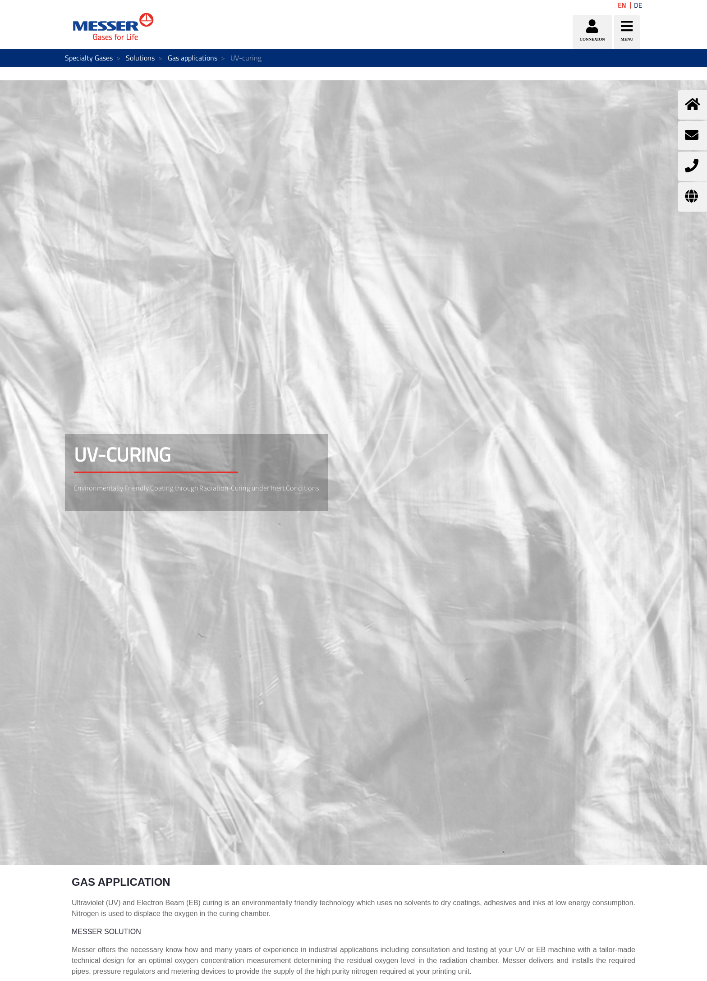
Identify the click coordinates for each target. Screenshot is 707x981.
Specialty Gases (89, 57)
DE (638, 5)
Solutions (140, 57)
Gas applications (192, 57)
